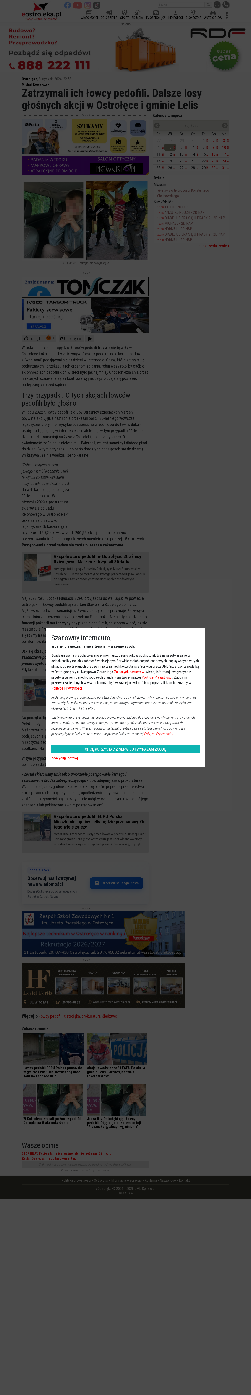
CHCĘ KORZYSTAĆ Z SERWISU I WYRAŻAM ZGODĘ (125, 749)
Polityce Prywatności (157, 677)
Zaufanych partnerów (129, 672)
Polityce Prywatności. (159, 734)
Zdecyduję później (64, 758)
